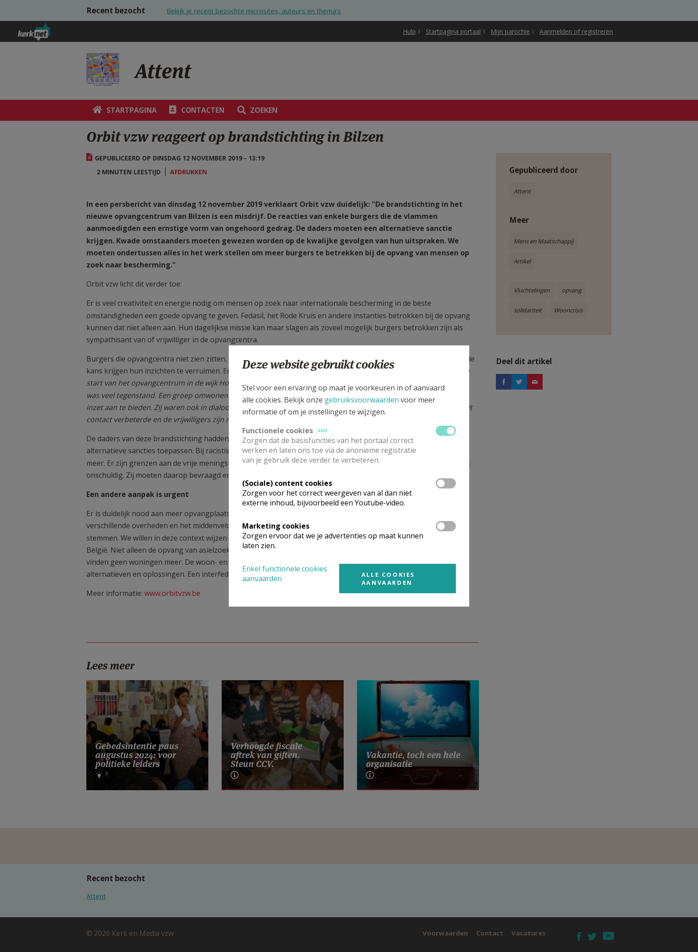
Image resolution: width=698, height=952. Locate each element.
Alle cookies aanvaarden (388, 578)
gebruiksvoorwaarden (362, 400)
